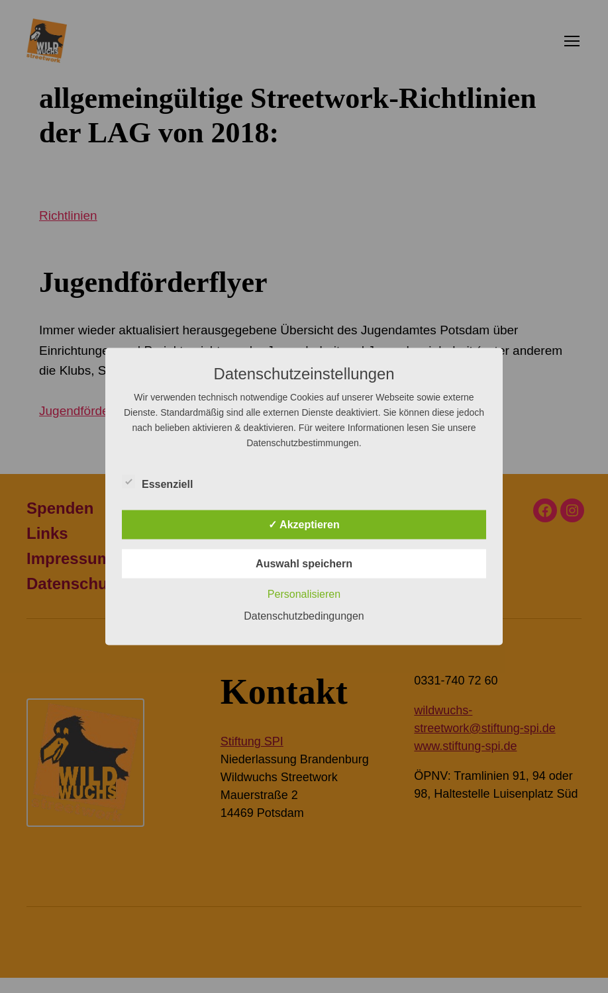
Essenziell (164, 482)
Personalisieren (304, 594)
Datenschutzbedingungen (304, 616)
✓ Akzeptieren (304, 524)
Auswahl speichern (304, 563)
